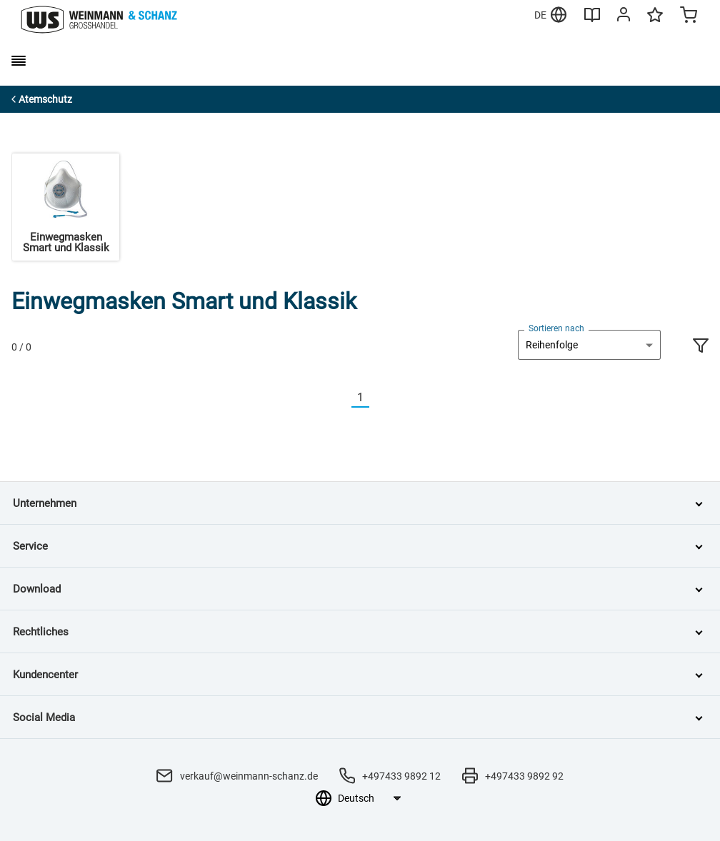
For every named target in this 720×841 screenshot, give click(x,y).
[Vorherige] (342, 398)
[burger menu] (18, 61)
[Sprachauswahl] (369, 798)
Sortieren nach (556, 328)
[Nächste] (377, 398)
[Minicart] (688, 16)
